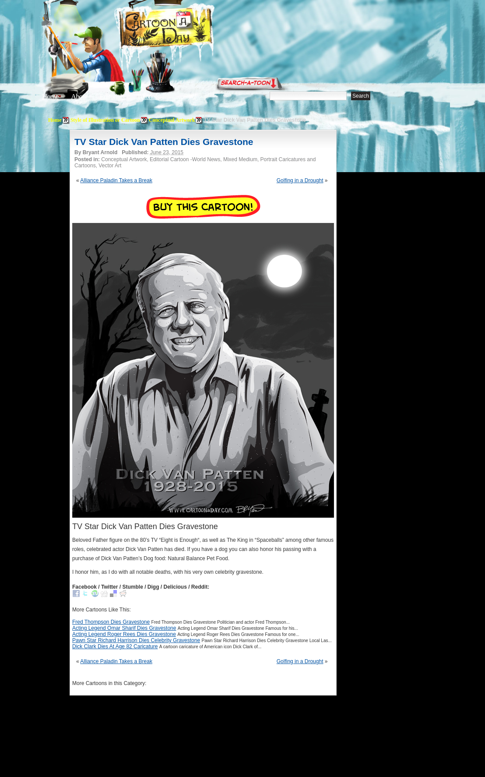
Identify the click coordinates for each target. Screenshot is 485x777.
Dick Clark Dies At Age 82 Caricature (115, 646)
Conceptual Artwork (172, 120)
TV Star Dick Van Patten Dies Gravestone (163, 142)
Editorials (112, 96)
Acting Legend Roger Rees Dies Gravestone (124, 634)
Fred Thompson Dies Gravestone (111, 622)
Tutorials (148, 96)
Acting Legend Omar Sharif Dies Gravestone (124, 628)
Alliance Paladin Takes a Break (116, 180)
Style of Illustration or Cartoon (105, 120)
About (79, 96)
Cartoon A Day (187, 29)
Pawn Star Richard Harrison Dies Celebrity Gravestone (136, 640)
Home (50, 96)
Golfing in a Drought (300, 180)
